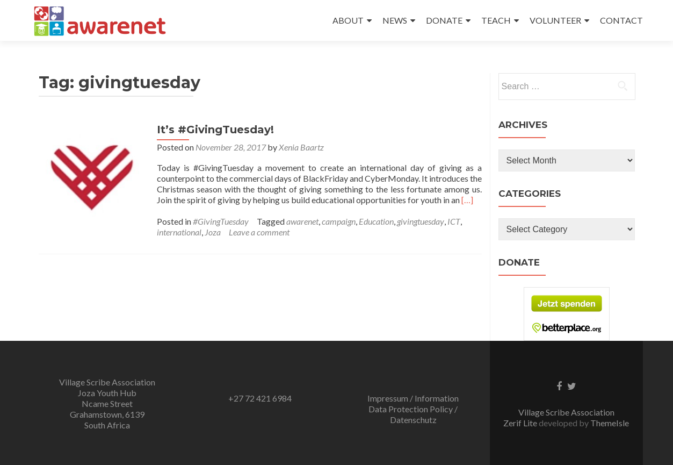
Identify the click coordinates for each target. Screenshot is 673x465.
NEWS (394, 20)
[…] (467, 200)
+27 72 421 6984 (260, 398)
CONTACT (621, 20)
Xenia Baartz (301, 147)
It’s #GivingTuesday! (215, 129)
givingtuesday (420, 221)
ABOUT (348, 20)
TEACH (496, 20)
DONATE (444, 20)
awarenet (302, 221)
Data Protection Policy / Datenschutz (413, 414)
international (179, 232)
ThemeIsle (609, 423)
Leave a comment (259, 232)
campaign (339, 221)
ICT (453, 221)
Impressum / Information (413, 398)
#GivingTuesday (221, 221)
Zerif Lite (521, 423)
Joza (213, 232)
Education (376, 221)
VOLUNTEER (555, 20)
